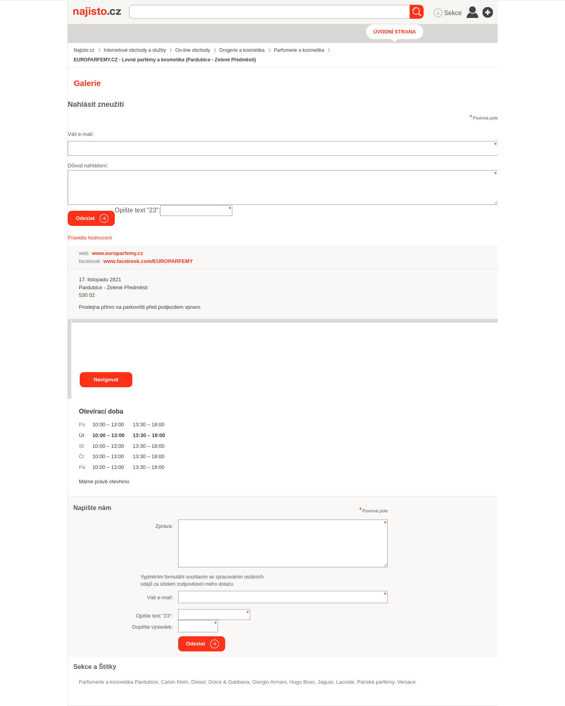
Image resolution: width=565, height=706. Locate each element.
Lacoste (345, 682)
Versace (406, 682)
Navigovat (106, 379)
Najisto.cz (101, 12)
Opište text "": (138, 210)
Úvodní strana (394, 32)
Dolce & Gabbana (228, 682)
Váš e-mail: (81, 134)
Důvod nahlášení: (88, 166)
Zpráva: (164, 526)
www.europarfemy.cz (117, 253)
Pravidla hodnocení (90, 238)
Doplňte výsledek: (152, 627)
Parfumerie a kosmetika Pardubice (118, 682)
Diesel (198, 682)
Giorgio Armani (269, 682)
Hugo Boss (302, 682)
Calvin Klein (174, 682)
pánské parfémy (375, 682)
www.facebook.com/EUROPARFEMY (148, 261)
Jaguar (325, 682)
